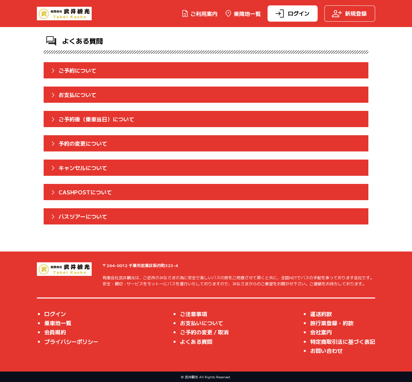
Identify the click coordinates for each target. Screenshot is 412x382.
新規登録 (349, 13)
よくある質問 (196, 341)
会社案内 (321, 332)
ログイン (292, 13)
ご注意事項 (193, 314)
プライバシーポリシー (71, 341)
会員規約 (55, 332)
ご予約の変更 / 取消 (204, 332)
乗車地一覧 (57, 323)
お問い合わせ (326, 351)
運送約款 (321, 314)
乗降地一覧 (242, 13)
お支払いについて (201, 323)
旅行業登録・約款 (331, 323)
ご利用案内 (199, 13)
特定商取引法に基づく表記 (342, 341)
